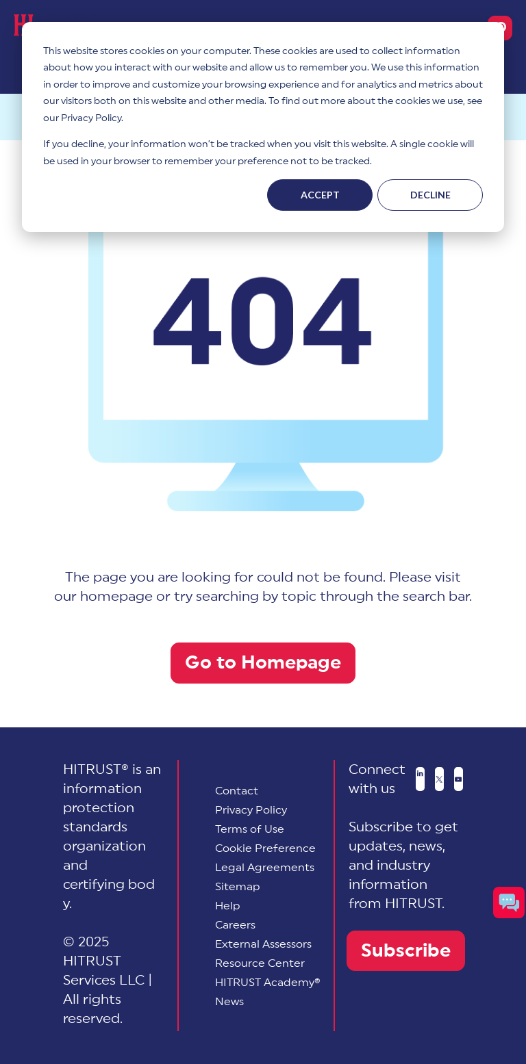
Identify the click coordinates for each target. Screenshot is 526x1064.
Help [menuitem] (227, 905)
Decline (430, 194)
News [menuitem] (229, 1001)
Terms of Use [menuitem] (249, 829)
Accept (320, 194)
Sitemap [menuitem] (237, 886)
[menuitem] (265, 848)
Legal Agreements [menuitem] (264, 867)
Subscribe (406, 951)
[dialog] (263, 127)
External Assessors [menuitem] (263, 944)
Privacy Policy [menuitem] (251, 810)
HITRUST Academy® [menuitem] (268, 982)
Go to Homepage (263, 662)
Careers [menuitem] (235, 925)
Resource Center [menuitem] (260, 963)
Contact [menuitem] (236, 791)
